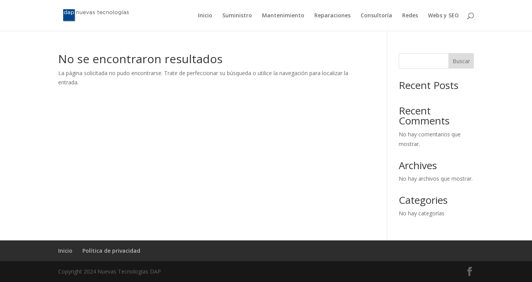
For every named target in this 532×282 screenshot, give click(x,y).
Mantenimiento (283, 16)
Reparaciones (332, 16)
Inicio (205, 16)
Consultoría (376, 16)
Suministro (237, 16)
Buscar (461, 61)
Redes (410, 16)
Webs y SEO (443, 16)
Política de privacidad (111, 250)
